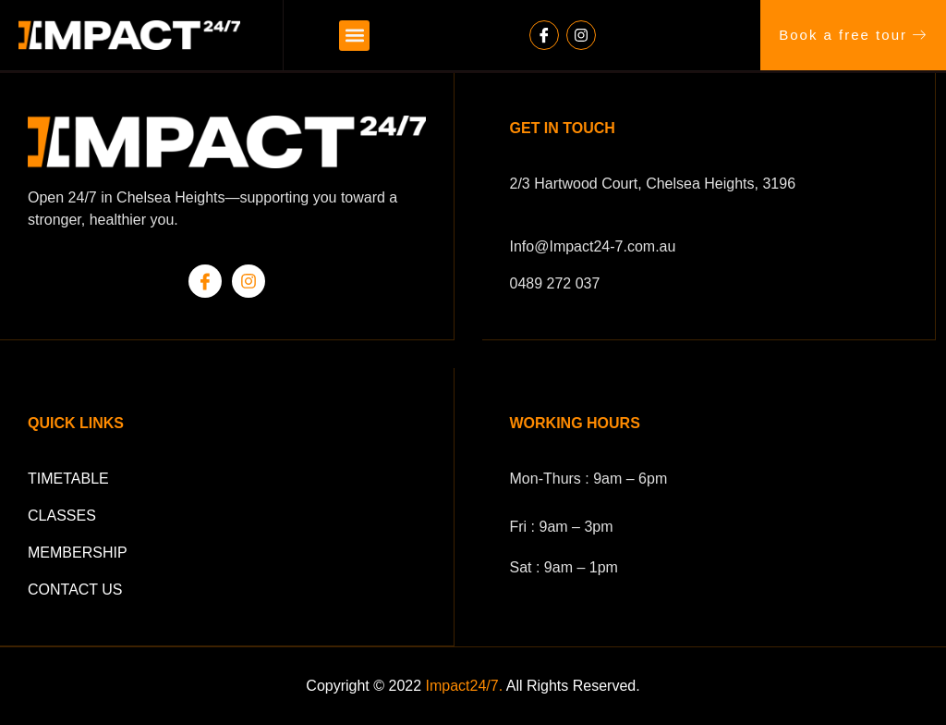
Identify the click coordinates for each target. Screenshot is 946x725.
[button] (354, 35)
